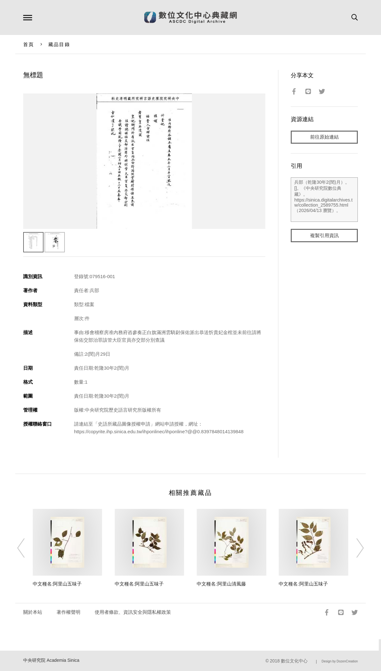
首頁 (28, 44)
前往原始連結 (324, 137)
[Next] (354, 548)
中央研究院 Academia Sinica (51, 660)
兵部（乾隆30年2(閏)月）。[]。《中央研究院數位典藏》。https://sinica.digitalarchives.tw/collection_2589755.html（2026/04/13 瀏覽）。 (324, 200)
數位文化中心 (294, 661)
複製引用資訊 (324, 235)
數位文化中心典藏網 (190, 17)
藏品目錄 (59, 44)
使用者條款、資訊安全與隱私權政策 (133, 612)
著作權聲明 (68, 612)
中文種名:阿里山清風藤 (221, 583)
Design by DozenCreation (340, 661)
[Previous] (27, 548)
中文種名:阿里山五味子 (57, 583)
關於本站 (32, 612)
